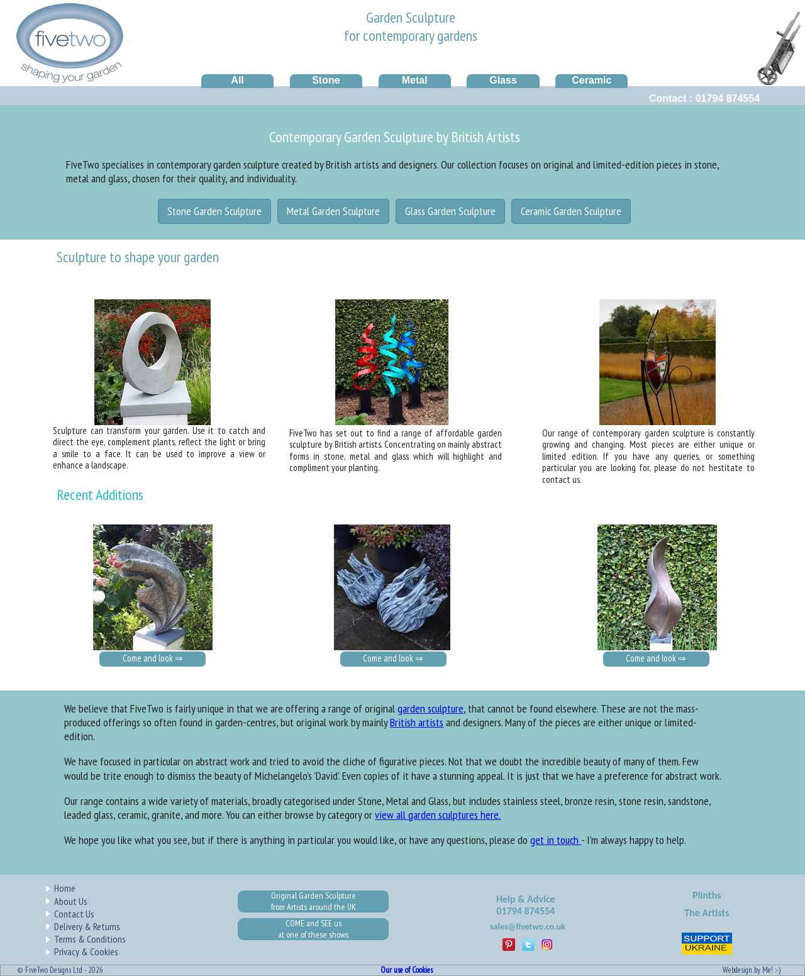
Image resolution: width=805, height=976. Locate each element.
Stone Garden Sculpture (214, 211)
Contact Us (74, 913)
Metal (415, 80)
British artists (416, 722)
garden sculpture (430, 708)
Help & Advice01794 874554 (525, 905)
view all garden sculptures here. (438, 814)
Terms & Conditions (90, 939)
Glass (503, 80)
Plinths (706, 895)
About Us (70, 901)
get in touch (555, 840)
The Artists (706, 913)
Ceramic (591, 80)
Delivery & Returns (87, 926)
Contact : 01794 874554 (704, 98)
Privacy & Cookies (86, 951)
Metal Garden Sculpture (333, 211)
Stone (326, 80)
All (237, 80)
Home (64, 888)
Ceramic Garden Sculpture (571, 211)
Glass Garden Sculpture (450, 211)
